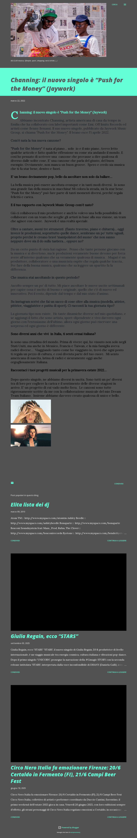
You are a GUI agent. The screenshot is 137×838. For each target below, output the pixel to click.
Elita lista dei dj (30, 504)
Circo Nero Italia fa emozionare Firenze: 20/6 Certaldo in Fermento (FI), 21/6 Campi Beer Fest (66, 774)
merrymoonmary (75, 832)
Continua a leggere (116, 540)
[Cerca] (114, 4)
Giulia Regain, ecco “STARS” (44, 636)
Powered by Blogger (68, 827)
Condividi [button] (118, 483)
